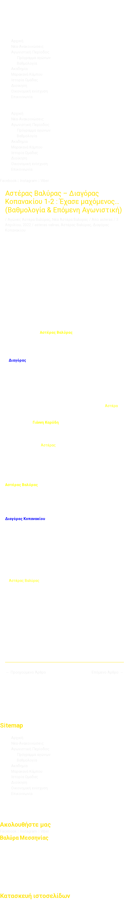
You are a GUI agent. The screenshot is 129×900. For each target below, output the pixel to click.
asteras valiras (46, 225)
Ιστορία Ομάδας (24, 80)
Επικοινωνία (21, 97)
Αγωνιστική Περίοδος (30, 52)
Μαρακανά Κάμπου (26, 74)
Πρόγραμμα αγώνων (34, 57)
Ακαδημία (19, 68)
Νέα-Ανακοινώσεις (27, 46)
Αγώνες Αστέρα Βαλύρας (29, 219)
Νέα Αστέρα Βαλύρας (70, 219)
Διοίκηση (19, 85)
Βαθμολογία (27, 63)
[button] (64, 108)
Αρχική (17, 41)
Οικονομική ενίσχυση (29, 91)
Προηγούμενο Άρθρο (26, 672)
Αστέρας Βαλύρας (76, 225)
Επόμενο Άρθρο (107, 672)
